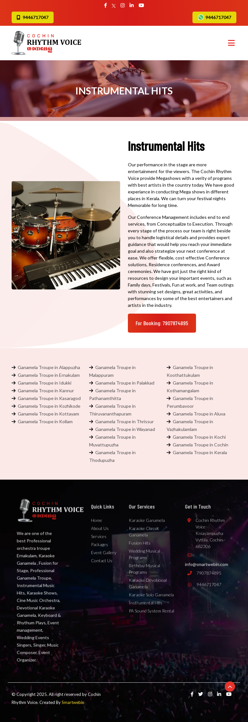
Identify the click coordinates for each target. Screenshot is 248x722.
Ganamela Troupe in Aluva (199, 413)
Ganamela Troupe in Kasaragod (49, 398)
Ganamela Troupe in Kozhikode (49, 406)
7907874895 (204, 575)
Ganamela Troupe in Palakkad (124, 382)
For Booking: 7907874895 (162, 323)
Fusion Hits (142, 549)
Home (98, 530)
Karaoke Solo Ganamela (151, 592)
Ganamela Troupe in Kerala (200, 452)
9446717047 (214, 17)
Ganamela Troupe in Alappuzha (49, 367)
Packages (100, 550)
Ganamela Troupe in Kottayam (48, 413)
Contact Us (102, 564)
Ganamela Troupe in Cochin (200, 444)
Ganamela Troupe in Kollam (45, 421)
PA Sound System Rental (152, 606)
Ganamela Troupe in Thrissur (124, 421)
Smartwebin (73, 702)
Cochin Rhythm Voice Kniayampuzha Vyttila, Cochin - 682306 (205, 540)
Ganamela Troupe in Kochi (199, 437)
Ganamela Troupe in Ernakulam (49, 375)
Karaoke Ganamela (148, 530)
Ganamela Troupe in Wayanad (125, 429)
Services (99, 544)
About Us (100, 537)
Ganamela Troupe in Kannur (46, 390)
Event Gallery (104, 557)
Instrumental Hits (147, 599)
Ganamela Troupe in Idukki (44, 382)
